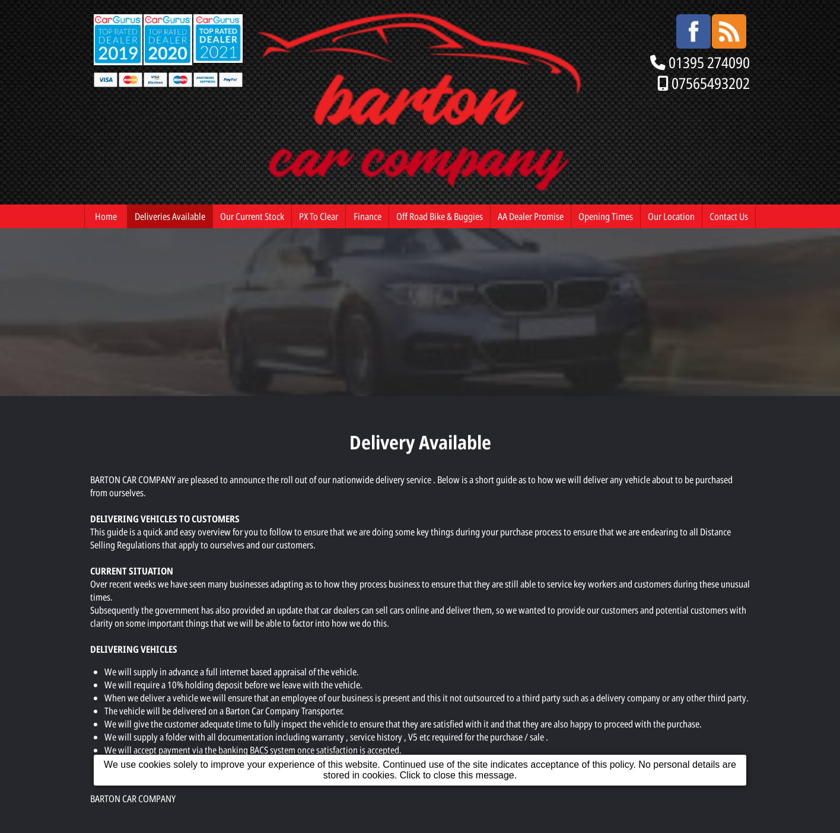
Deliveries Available (170, 216)
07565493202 (711, 83)
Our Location (671, 216)
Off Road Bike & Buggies (439, 216)
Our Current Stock (252, 216)
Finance (367, 216)
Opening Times (605, 216)
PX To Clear (318, 216)
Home (106, 216)
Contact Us (728, 216)
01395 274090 (709, 62)
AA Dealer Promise (531, 216)
